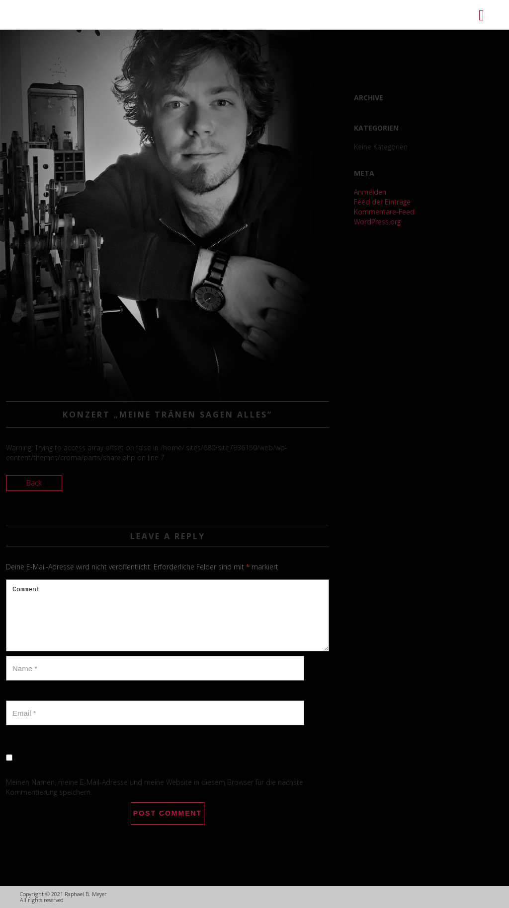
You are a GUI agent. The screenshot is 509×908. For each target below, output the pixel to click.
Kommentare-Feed (384, 211)
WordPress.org (377, 221)
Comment (167, 615)
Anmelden (370, 192)
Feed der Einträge (382, 202)
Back (34, 483)
